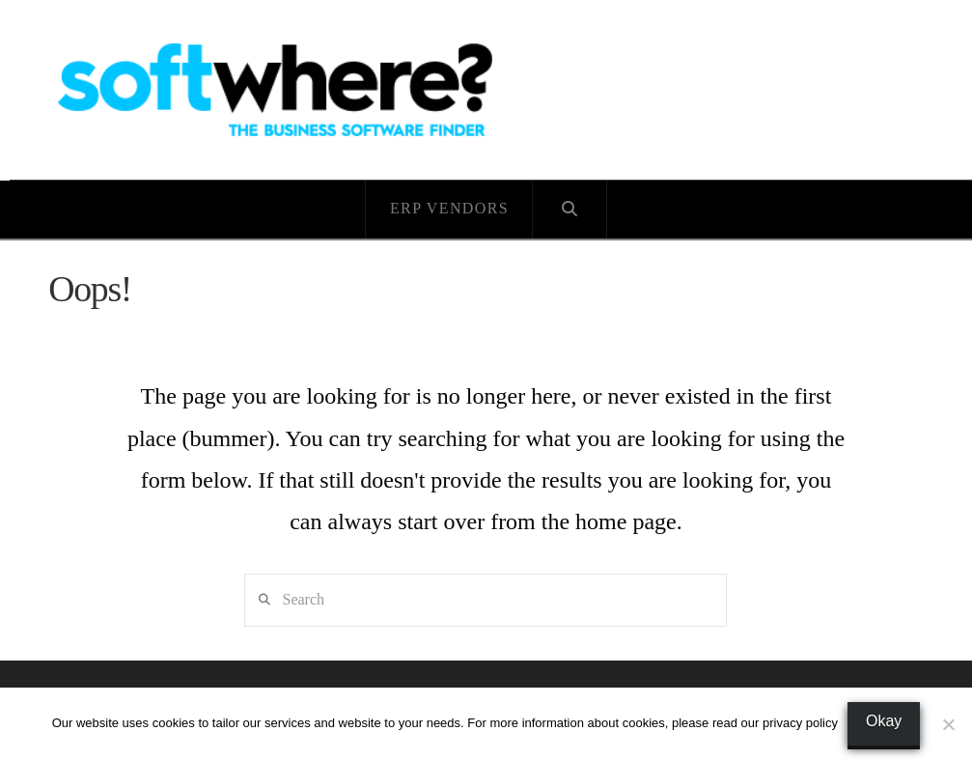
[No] (948, 724)
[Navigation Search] (570, 210)
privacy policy (800, 723)
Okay (884, 721)
